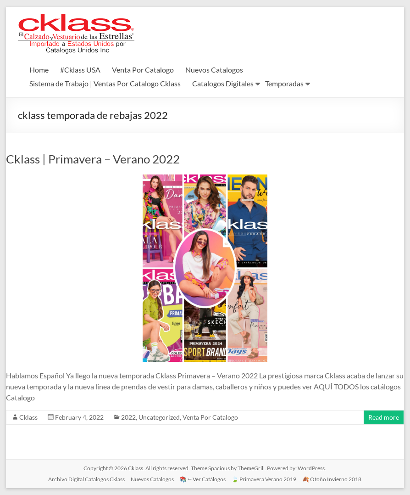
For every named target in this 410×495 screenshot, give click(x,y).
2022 (128, 417)
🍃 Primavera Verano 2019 (264, 479)
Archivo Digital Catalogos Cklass (86, 479)
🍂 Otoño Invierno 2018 (331, 479)
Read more (383, 417)
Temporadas (284, 83)
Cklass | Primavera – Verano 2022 (93, 159)
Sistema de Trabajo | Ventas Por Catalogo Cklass (105, 83)
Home (39, 69)
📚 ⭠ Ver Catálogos (203, 479)
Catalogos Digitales (223, 83)
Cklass (28, 417)
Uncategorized (159, 417)
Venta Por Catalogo (143, 69)
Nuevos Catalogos (214, 69)
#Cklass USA (80, 69)
